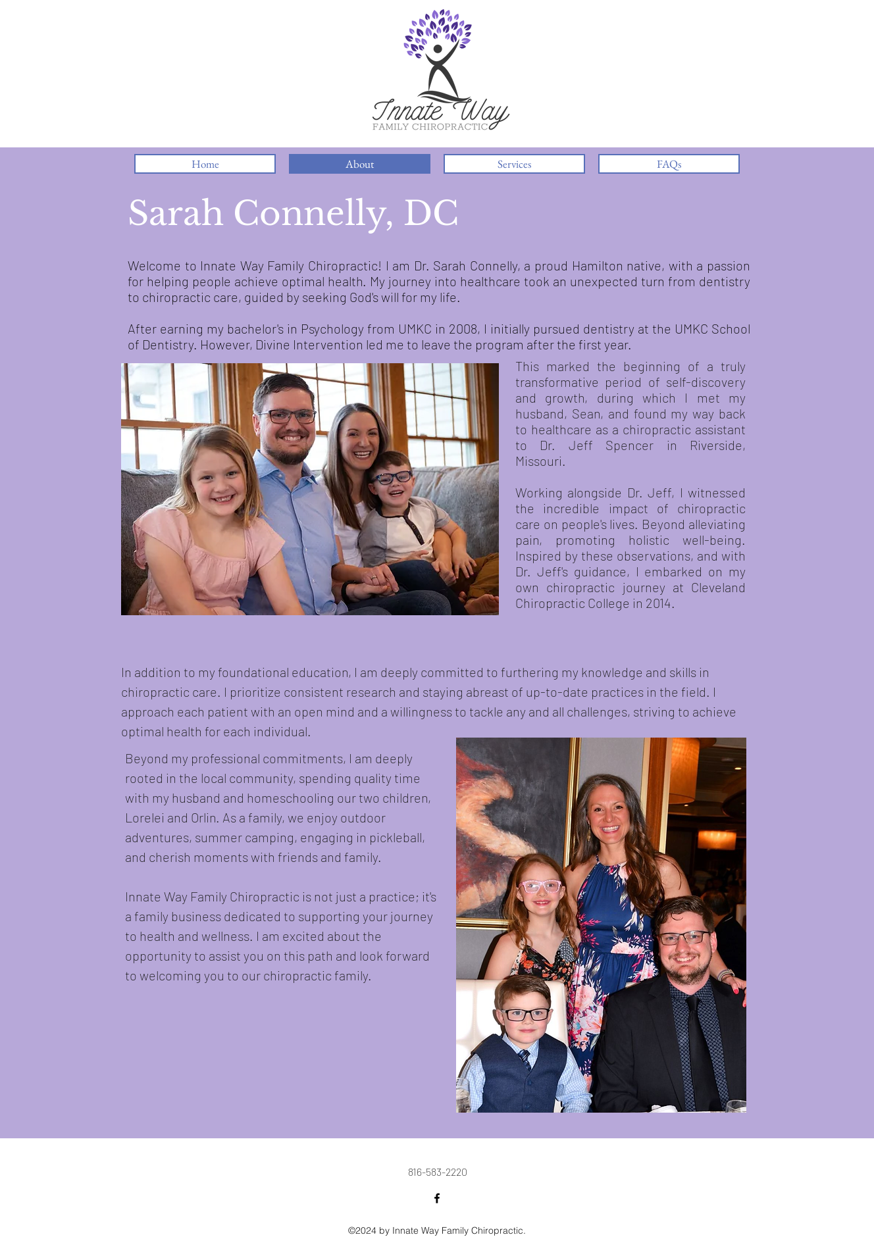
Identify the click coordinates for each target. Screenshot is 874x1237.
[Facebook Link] (437, 1198)
